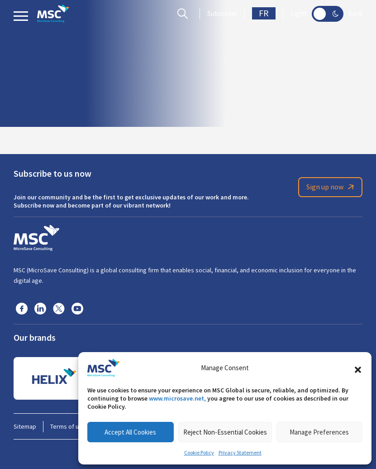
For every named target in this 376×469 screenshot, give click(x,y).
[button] (357, 367)
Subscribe (222, 13)
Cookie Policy (199, 452)
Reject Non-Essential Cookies (225, 432)
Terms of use (68, 426)
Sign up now (331, 187)
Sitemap (25, 426)
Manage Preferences (319, 432)
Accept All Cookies (130, 432)
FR (264, 13)
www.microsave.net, (177, 398)
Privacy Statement (240, 452)
